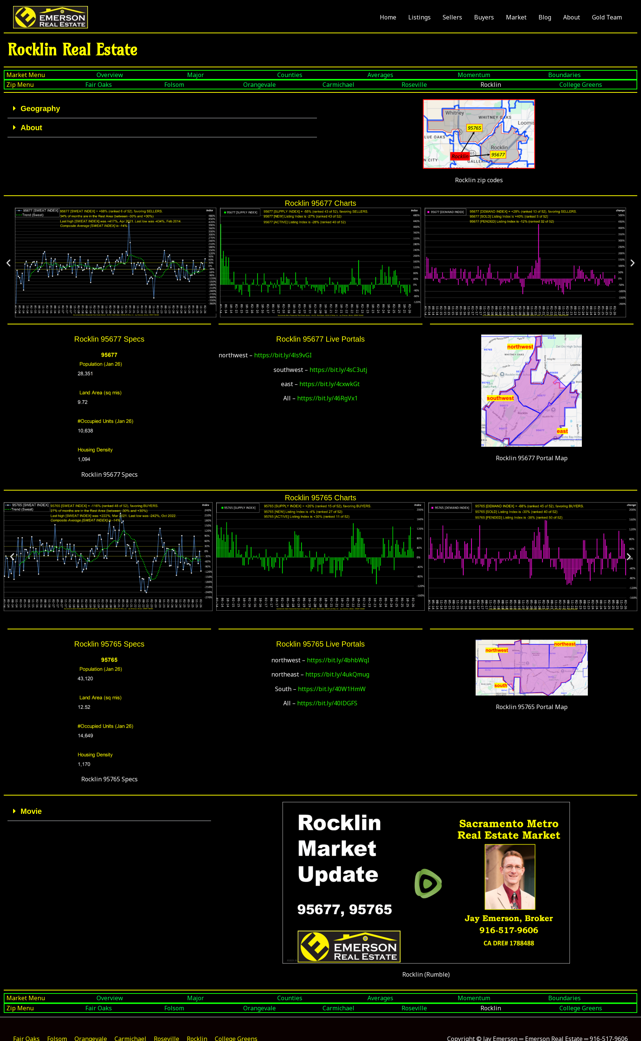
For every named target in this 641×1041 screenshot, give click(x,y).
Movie (31, 811)
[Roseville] (439, 84)
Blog (544, 17)
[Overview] (140, 75)
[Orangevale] (280, 84)
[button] (162, 108)
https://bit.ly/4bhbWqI (338, 660)
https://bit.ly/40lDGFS (327, 703)
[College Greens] (597, 84)
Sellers (452, 17)
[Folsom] (201, 84)
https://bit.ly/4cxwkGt (329, 384)
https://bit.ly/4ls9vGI (283, 355)
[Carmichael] (360, 84)
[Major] (230, 75)
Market (516, 17)
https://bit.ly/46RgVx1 (327, 398)
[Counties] (320, 75)
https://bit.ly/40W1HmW (332, 689)
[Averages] (411, 75)
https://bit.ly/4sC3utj (338, 370)
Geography (40, 108)
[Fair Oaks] (122, 84)
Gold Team (607, 17)
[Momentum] (501, 75)
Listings (419, 17)
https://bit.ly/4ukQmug (337, 674)
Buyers (484, 17)
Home (388, 17)
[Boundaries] (591, 75)
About (571, 17)
